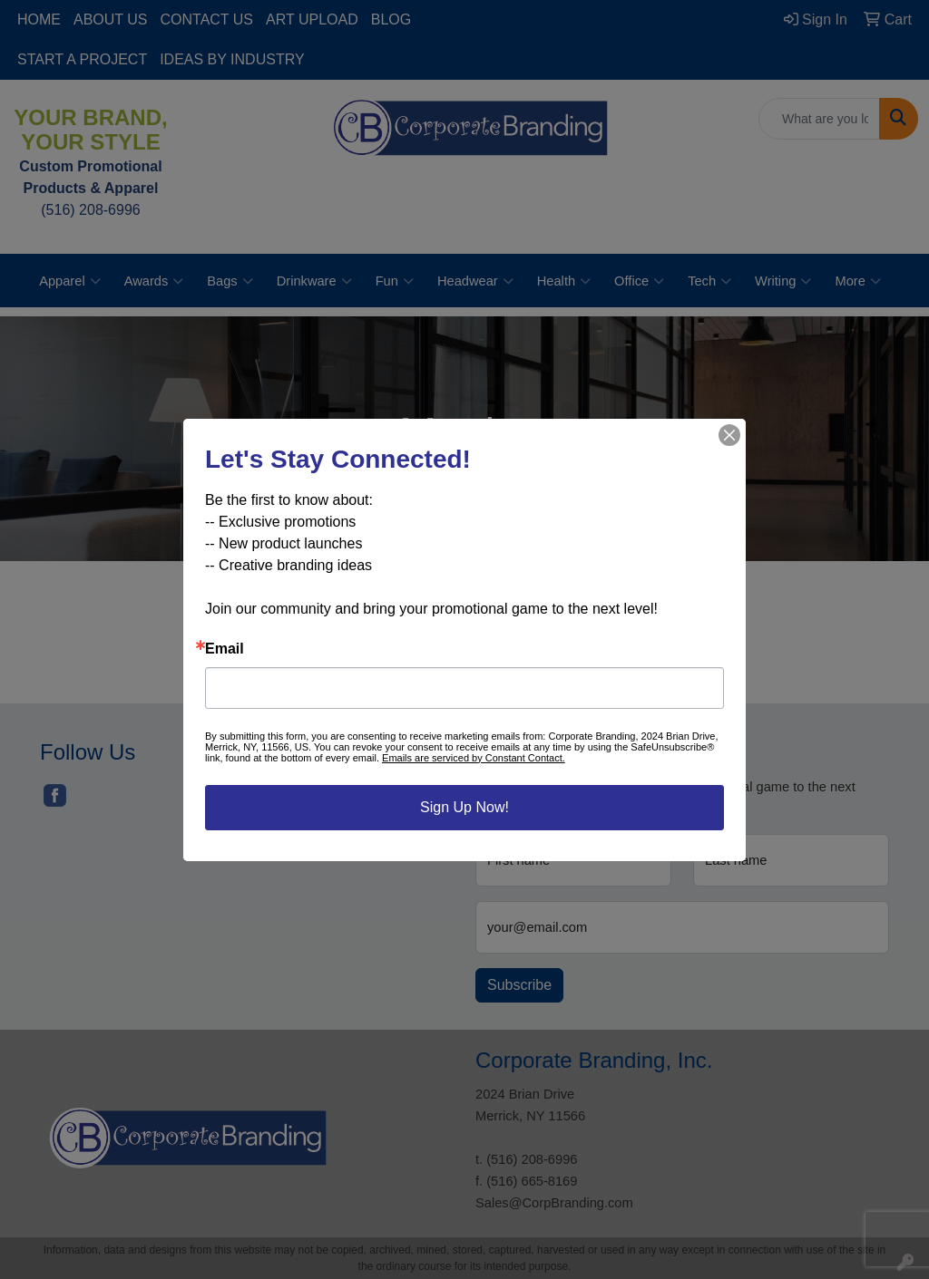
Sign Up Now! (464, 807)
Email (224, 649)
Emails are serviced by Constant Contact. (473, 757)
